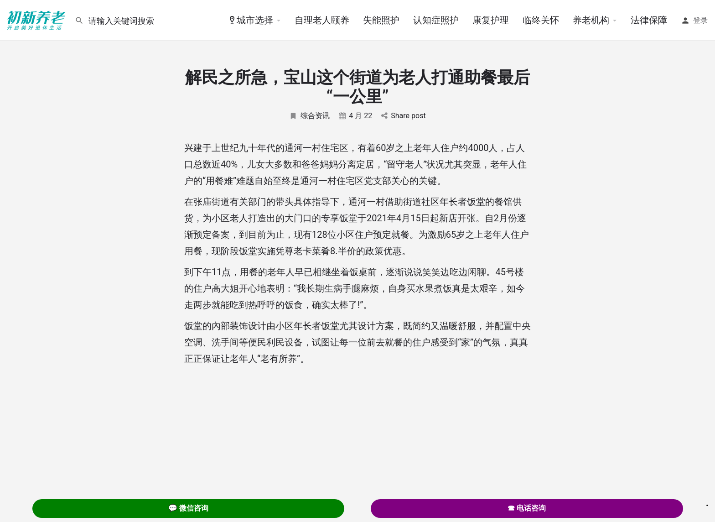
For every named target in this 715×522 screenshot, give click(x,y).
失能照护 (381, 20)
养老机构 (591, 20)
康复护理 (490, 20)
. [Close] (707, 502)
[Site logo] (37, 19)
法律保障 (649, 20)
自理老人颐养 (322, 20)
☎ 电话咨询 (527, 508)
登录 (700, 20)
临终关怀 (541, 20)
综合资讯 (309, 115)
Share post (403, 115)
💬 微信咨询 (188, 508)
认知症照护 (436, 20)
